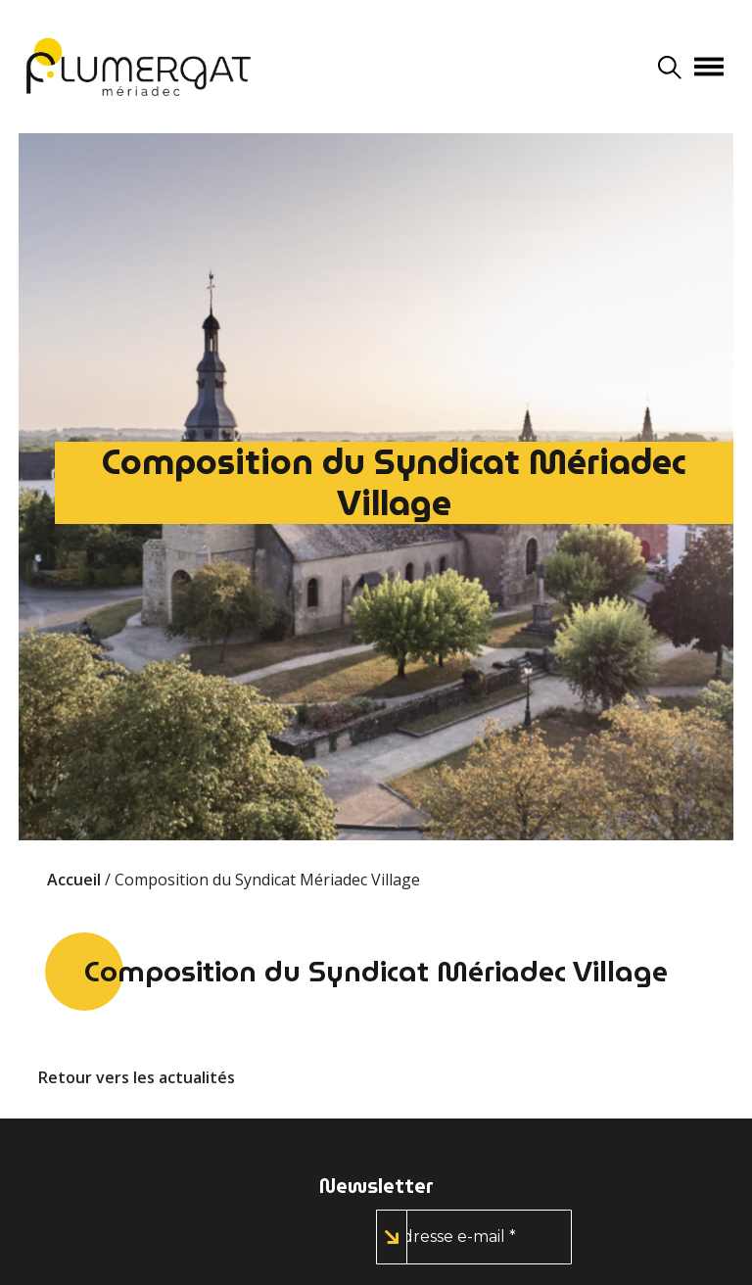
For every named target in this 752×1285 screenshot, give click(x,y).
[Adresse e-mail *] (474, 1237)
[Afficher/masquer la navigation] (709, 66)
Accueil (74, 879)
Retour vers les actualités (136, 1077)
